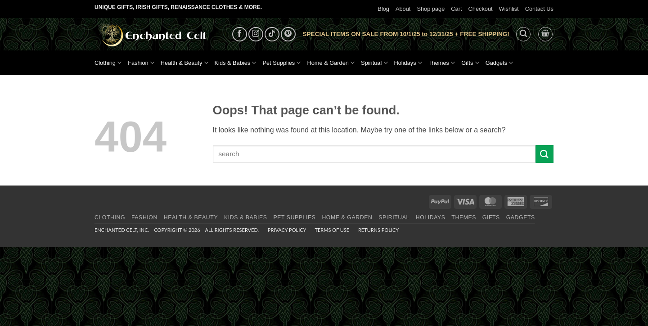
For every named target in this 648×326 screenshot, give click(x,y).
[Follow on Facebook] (239, 34)
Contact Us (539, 8)
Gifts (470, 63)
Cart (456, 8)
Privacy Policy (287, 230)
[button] (523, 34)
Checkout (480, 8)
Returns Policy (378, 230)
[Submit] (545, 154)
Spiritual (374, 63)
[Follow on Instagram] (255, 34)
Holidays (408, 63)
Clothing (108, 63)
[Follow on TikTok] (272, 34)
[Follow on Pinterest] (288, 34)
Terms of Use (332, 230)
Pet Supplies (281, 63)
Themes (441, 63)
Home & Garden (331, 63)
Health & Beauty (184, 63)
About (403, 8)
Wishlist (509, 8)
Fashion (141, 63)
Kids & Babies (235, 63)
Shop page (431, 8)
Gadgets (499, 63)
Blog (383, 8)
